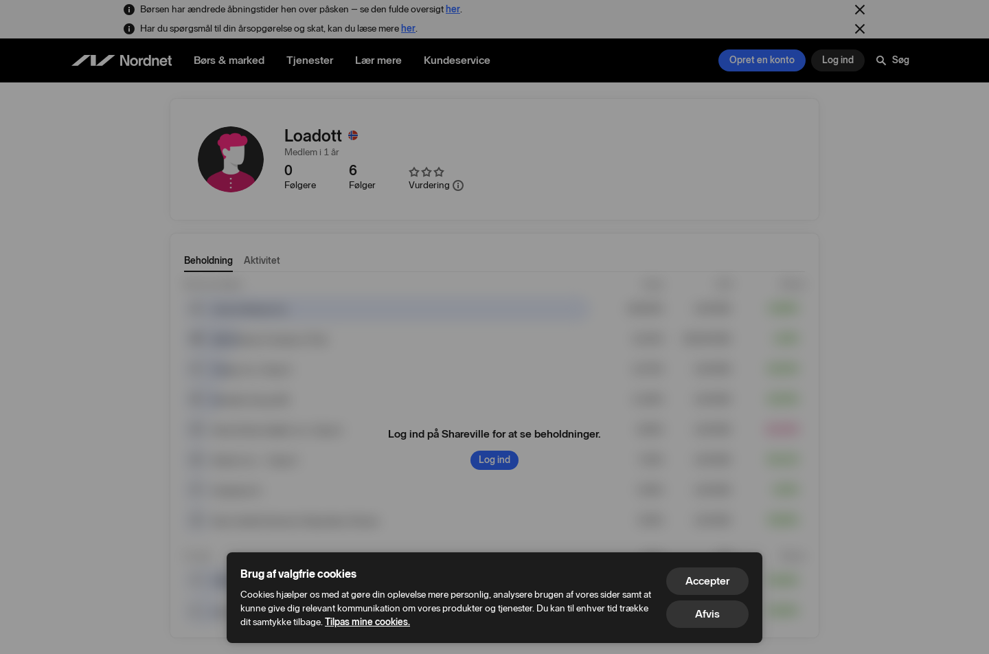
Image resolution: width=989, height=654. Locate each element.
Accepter (707, 580)
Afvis (707, 613)
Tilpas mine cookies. (367, 622)
